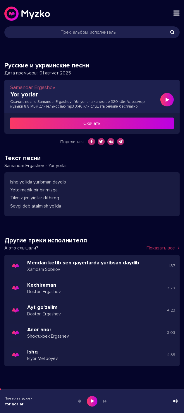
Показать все (163, 248)
